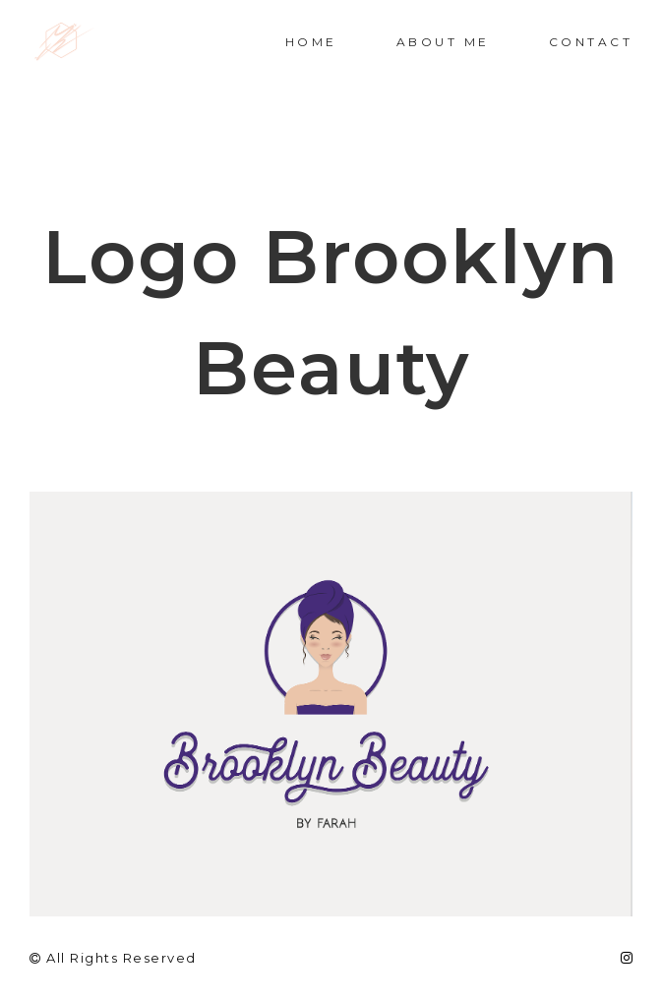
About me (443, 41)
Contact (591, 41)
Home (311, 41)
